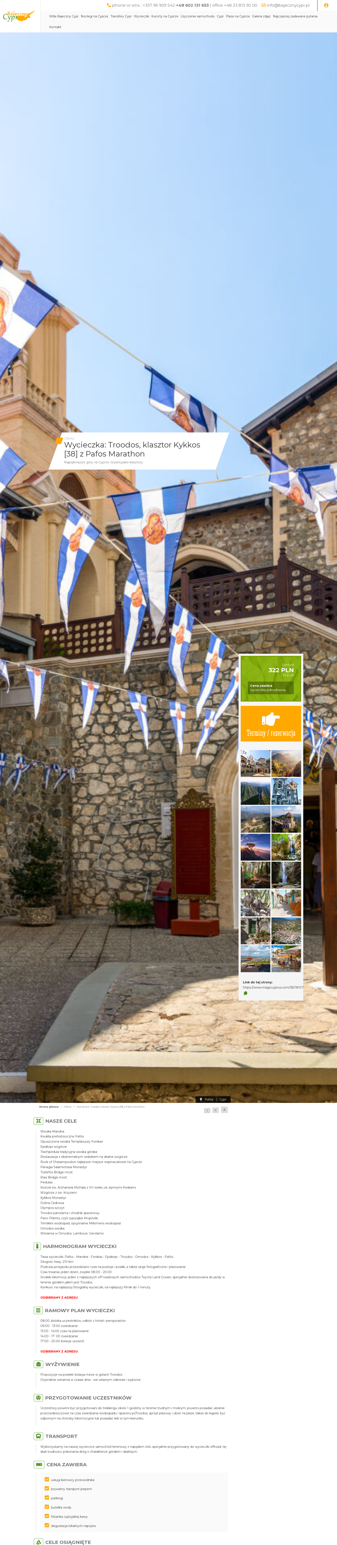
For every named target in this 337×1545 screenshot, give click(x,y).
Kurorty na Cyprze (184, 16)
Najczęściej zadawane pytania (91, 27)
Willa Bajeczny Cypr (83, 16)
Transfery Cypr (141, 16)
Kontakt (122, 27)
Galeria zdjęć (281, 16)
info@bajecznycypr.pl (287, 5)
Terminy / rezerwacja (271, 723)
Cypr (240, 16)
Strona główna (49, 1106)
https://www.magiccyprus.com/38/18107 (273, 987)
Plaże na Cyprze (258, 16)
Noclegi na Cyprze (114, 16)
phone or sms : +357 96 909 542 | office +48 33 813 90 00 (179, 5)
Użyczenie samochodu (217, 16)
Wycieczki (161, 16)
